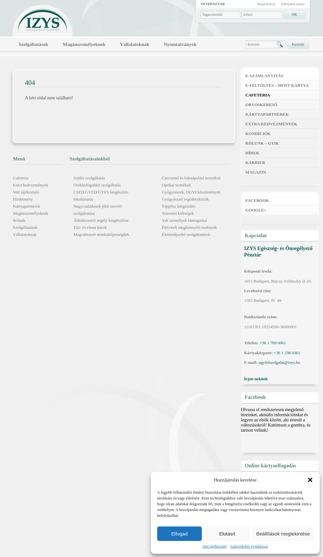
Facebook (257, 200)
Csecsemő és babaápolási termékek (191, 177)
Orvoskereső (262, 104)
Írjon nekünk (256, 378)
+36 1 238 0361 (287, 352)
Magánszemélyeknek (84, 44)
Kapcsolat (256, 235)
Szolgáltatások (34, 44)
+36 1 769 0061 (273, 342)
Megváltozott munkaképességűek (102, 234)
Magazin (256, 172)
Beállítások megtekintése (283, 533)
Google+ (256, 210)
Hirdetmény (23, 199)
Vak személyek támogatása (184, 220)
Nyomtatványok (180, 44)
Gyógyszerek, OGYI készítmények (191, 192)
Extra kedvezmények (30, 185)
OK (294, 14)
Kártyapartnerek (26, 206)
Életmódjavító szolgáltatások (186, 234)
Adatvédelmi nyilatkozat (249, 546)
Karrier (255, 162)
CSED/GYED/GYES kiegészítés (101, 192)
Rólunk (19, 220)
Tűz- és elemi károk (90, 227)
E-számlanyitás (264, 75)
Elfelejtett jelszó (293, 4)
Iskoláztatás (83, 199)
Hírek (252, 152)
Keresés (298, 44)
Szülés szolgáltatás (89, 177)
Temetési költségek (178, 213)
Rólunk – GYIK (262, 143)
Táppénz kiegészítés (179, 206)
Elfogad (179, 533)
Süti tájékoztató (214, 546)
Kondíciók (258, 133)
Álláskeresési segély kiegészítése (101, 220)
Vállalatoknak (134, 44)
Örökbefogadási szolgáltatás (97, 185)
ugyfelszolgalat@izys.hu (279, 362)
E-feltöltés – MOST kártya (277, 85)
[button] (310, 480)
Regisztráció (266, 4)
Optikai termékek (176, 185)
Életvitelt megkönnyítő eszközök (189, 227)
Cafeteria (21, 177)
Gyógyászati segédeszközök (185, 199)
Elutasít (227, 533)
